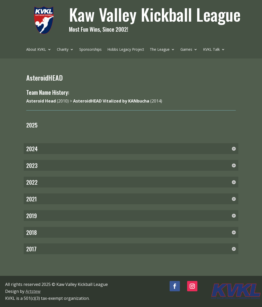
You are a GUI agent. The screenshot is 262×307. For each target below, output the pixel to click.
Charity (62, 50)
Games (186, 50)
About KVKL (36, 50)
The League (160, 50)
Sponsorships (90, 50)
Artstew (32, 291)
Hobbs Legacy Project (125, 50)
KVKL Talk (211, 50)
